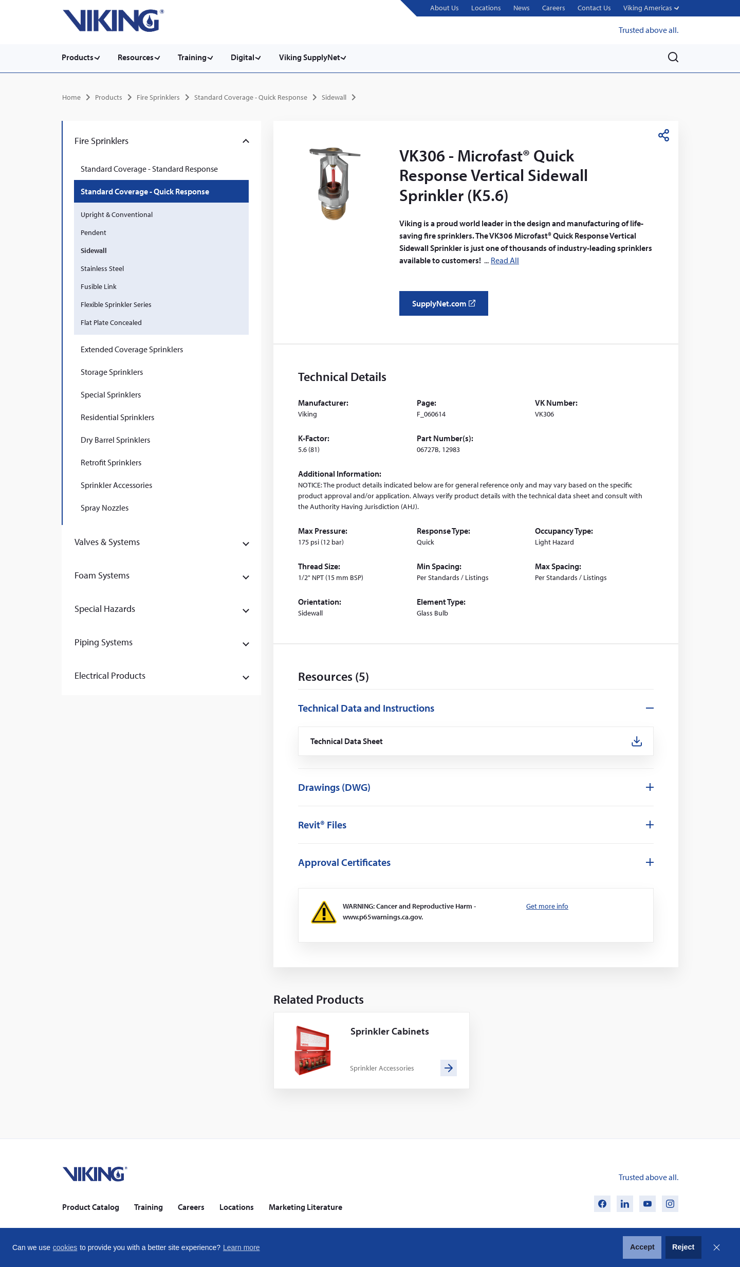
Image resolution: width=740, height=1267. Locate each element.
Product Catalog (90, 1206)
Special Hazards (105, 607)
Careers (552, 7)
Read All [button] (505, 259)
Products (78, 57)
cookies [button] (65, 1247)
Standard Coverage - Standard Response (149, 167)
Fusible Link (99, 284)
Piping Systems (104, 640)
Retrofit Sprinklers (111, 461)
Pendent (93, 231)
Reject (683, 1247)
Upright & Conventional (117, 213)
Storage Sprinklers (112, 370)
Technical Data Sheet (347, 740)
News (520, 7)
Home (71, 95)
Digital (249, 57)
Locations (485, 7)
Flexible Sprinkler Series (116, 302)
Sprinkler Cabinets (390, 1030)
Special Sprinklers (111, 393)
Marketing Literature (305, 1206)
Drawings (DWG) (334, 786)
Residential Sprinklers (117, 415)
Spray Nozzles (104, 506)
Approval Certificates (344, 861)
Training (196, 57)
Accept (642, 1247)
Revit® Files (322, 824)
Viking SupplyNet (317, 57)
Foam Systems (102, 574)
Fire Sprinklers (158, 95)
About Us (443, 7)
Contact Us (593, 7)
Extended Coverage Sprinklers (132, 347)
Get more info (547, 905)
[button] (650, 8)
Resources (138, 57)
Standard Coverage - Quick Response (250, 95)
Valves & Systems (107, 540)
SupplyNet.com (447, 305)
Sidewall (334, 95)
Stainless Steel (102, 267)
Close (716, 1247)
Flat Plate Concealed (111, 320)
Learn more (241, 1247)
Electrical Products (110, 674)
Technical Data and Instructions (366, 706)
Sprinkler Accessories (116, 483)
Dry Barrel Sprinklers (115, 438)
